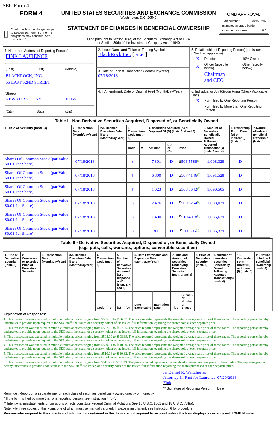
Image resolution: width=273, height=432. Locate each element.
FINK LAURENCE (27, 56)
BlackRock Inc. (114, 54)
